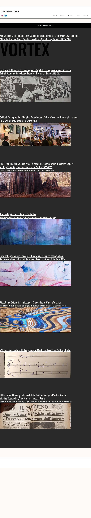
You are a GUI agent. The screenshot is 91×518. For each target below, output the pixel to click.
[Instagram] (2, 16)
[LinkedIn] (6, 16)
